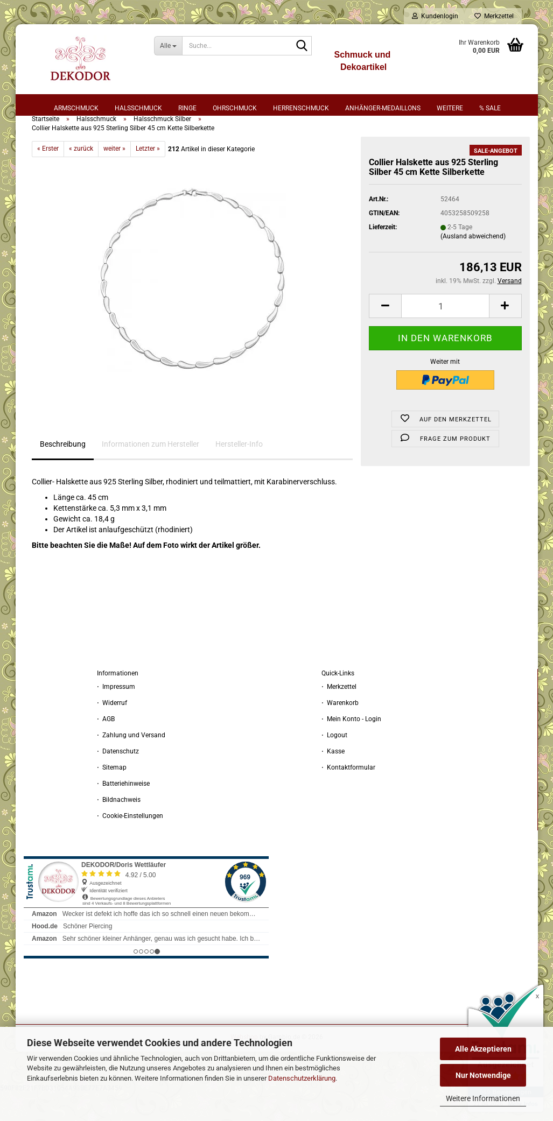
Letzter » (148, 176)
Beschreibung (63, 472)
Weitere (450, 108)
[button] (385, 334)
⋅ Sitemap (112, 795)
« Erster (48, 176)
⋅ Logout (334, 762)
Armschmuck (76, 108)
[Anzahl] (445, 334)
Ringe (187, 108)
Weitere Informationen (483, 1098)
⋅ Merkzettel (338, 714)
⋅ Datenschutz (118, 778)
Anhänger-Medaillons (383, 108)
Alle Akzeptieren (483, 1049)
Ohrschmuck (235, 108)
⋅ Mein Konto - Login (351, 746)
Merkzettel (494, 16)
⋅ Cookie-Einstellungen (130, 843)
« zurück (81, 176)
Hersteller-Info (239, 472)
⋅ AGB (106, 746)
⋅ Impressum (116, 714)
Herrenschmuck (301, 108)
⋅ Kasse (333, 778)
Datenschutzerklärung (301, 1078)
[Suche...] (168, 45)
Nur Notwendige (483, 1075)
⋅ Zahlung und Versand (131, 762)
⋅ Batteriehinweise (123, 811)
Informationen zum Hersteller (150, 472)
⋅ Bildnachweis (119, 827)
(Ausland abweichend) (473, 264)
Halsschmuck (138, 108)
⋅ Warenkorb (340, 730)
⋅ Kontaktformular (348, 795)
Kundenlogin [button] (435, 16)
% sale (490, 108)
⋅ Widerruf (112, 730)
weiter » (114, 176)
